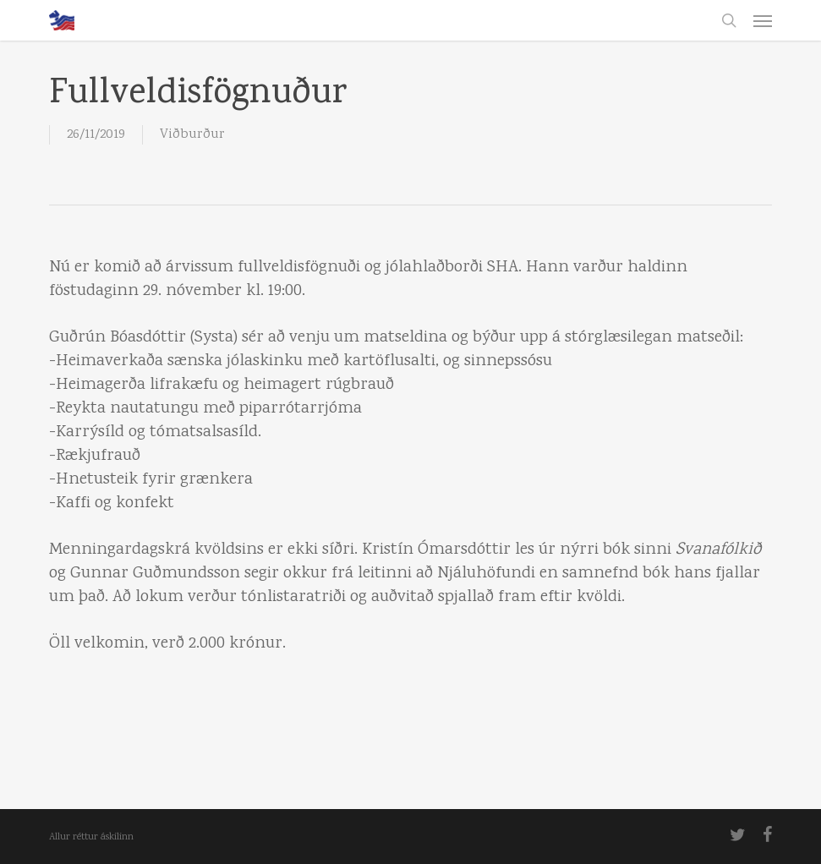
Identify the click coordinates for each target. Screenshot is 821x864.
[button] (762, 20)
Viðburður (192, 135)
